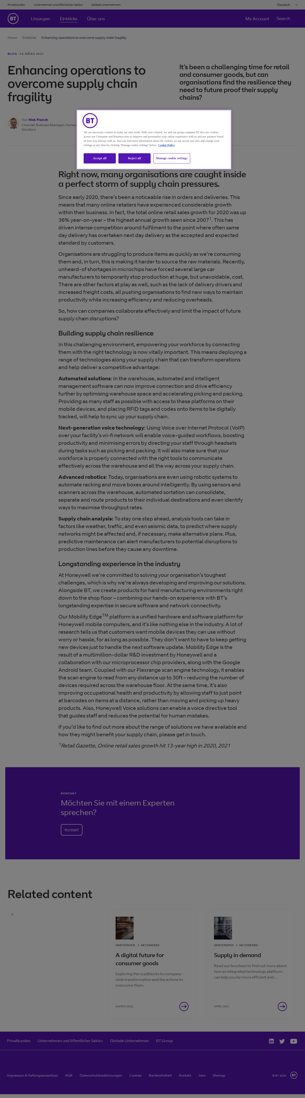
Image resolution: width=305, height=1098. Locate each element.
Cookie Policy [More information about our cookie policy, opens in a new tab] (166, 145)
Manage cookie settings (172, 158)
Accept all (100, 158)
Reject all (134, 158)
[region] (153, 139)
